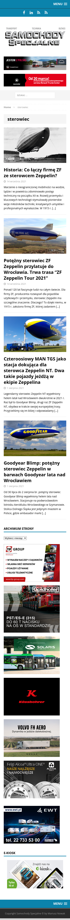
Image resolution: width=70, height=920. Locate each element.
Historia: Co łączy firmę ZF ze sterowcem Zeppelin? (32, 172)
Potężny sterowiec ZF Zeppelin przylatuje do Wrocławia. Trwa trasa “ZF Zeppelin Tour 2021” (33, 269)
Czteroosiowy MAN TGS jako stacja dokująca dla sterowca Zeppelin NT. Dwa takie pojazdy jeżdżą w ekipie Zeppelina (35, 370)
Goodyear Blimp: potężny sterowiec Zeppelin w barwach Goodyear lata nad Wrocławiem (34, 472)
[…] (54, 208)
